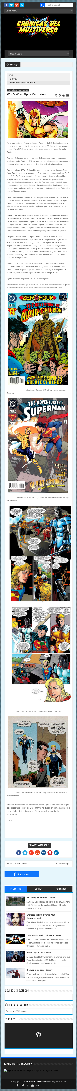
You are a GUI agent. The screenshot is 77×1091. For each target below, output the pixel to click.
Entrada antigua (62, 863)
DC (20, 90)
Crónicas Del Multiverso (38, 1081)
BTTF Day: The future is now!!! (41, 897)
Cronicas (38, 26)
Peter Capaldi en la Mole (39, 952)
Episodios (10, 1019)
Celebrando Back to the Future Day (44, 935)
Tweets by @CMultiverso (16, 1011)
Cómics (14, 90)
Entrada (13, 79)
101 (9, 90)
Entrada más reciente (17, 863)
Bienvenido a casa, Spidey (39, 969)
